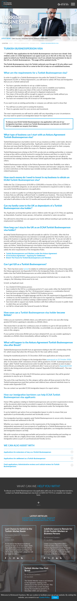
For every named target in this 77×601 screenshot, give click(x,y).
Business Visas (34, 43)
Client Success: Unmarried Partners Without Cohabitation (30, 38)
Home (11, 43)
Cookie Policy (44, 597)
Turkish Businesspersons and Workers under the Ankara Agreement (31, 253)
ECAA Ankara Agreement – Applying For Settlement (25, 255)
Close (55, 597)
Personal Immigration (21, 43)
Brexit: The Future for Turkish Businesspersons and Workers (28, 257)
